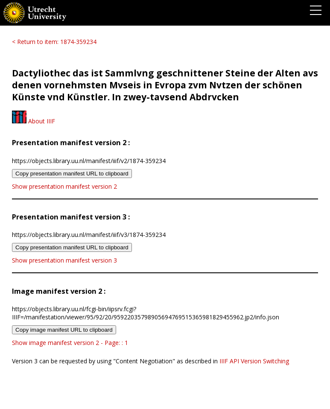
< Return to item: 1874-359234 (54, 42)
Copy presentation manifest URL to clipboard (71, 173)
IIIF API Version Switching (254, 361)
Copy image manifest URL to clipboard (64, 330)
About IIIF (33, 121)
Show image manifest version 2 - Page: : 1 (70, 343)
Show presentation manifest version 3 (64, 260)
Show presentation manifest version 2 (64, 186)
